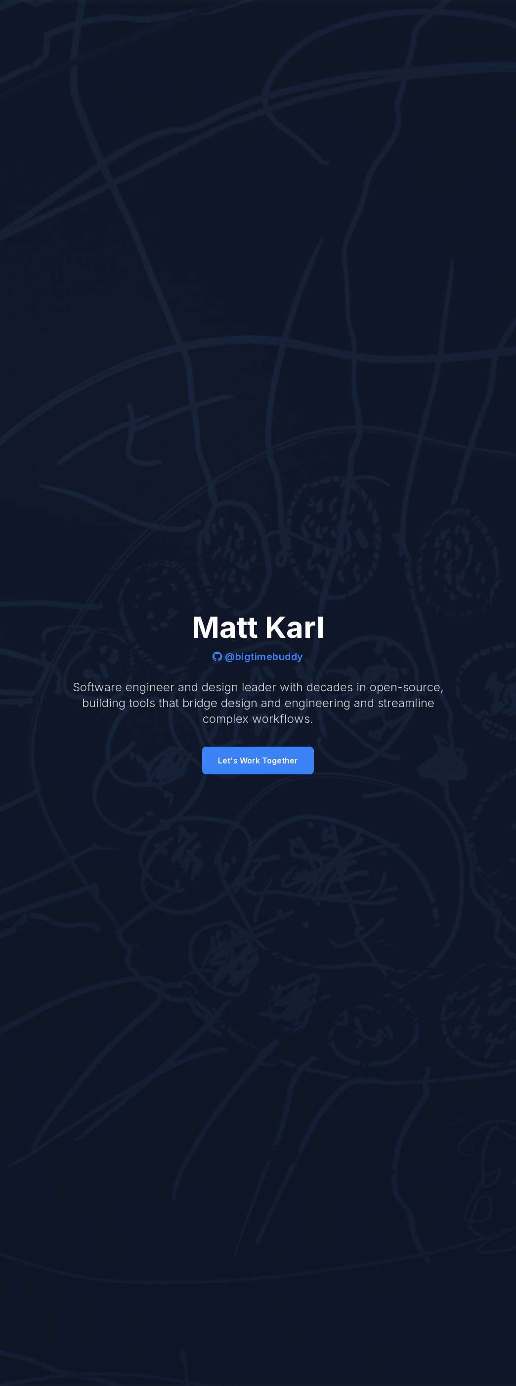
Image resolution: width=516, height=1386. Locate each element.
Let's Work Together (258, 760)
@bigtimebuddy (258, 657)
